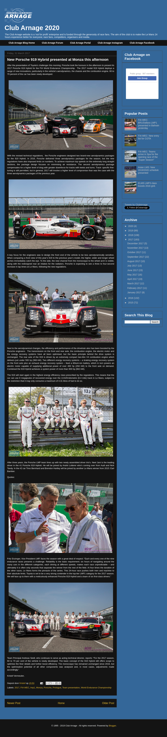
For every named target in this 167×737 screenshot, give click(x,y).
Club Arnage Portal (80, 42)
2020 (131, 226)
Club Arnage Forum (52, 42)
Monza (39, 687)
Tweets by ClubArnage (136, 204)
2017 (17, 687)
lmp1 (32, 687)
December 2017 (135, 243)
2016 (131, 298)
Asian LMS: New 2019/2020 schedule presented (148, 170)
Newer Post (13, 703)
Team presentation (71, 687)
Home (61, 703)
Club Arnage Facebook (142, 42)
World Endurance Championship (96, 687)
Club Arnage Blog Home (22, 42)
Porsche (48, 687)
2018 (131, 235)
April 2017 (132, 279)
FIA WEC (25, 687)
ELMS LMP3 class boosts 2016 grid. (147, 184)
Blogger (112, 725)
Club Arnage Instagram (110, 42)
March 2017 (133, 283)
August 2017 (134, 261)
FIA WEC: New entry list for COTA (148, 137)
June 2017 (133, 270)
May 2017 (132, 274)
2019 (131, 230)
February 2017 (135, 288)
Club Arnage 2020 (32, 24)
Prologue (57, 687)
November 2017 (135, 248)
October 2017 (134, 252)
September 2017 (136, 257)
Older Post (108, 703)
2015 (131, 302)
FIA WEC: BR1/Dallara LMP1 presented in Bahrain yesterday (148, 124)
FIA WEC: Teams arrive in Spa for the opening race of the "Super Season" (148, 155)
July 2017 (132, 265)
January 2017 (134, 292)
